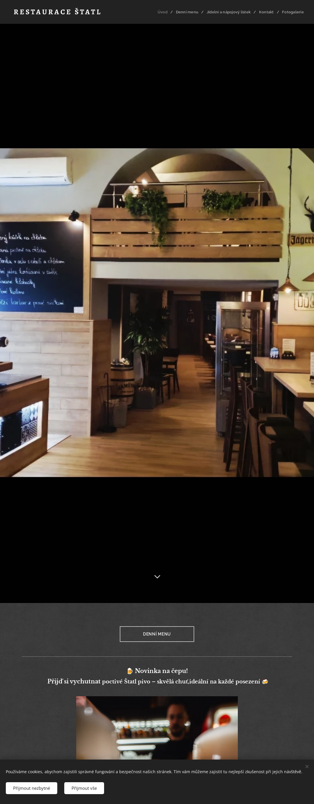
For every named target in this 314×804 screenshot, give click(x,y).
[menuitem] (164, 12)
